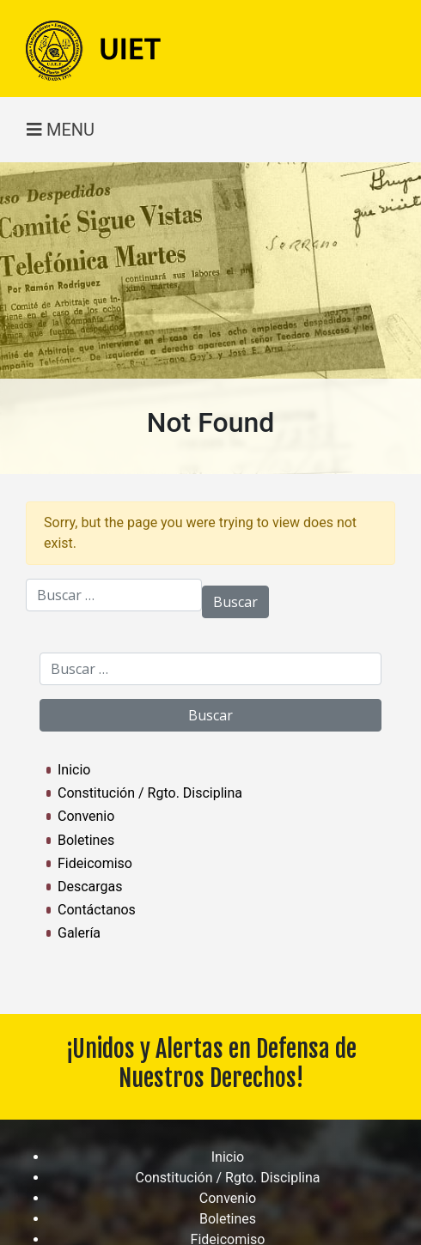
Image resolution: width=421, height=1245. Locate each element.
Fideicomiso (95, 863)
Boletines (86, 840)
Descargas (90, 886)
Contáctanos (97, 910)
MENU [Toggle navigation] (61, 129)
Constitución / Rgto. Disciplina (150, 793)
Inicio (74, 770)
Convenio (86, 816)
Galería (79, 933)
